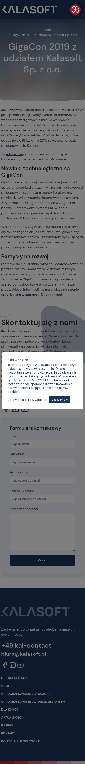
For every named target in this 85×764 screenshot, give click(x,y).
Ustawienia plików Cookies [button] (27, 400)
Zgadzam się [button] (60, 400)
